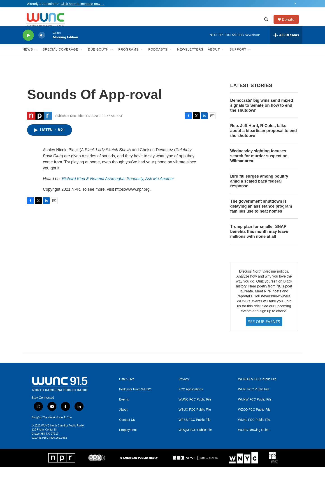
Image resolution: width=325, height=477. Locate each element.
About (123, 419)
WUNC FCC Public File (195, 409)
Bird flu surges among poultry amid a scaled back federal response (259, 191)
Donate (291, 24)
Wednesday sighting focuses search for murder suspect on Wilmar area (259, 166)
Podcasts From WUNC (135, 399)
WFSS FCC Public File (195, 430)
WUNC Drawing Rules (253, 440)
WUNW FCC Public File (255, 409)
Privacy (184, 389)
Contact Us (127, 430)
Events (124, 409)
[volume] (42, 45)
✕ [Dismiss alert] (295, 3)
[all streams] (286, 45)
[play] (28, 45)
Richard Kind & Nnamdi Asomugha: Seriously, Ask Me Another (118, 189)
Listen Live (126, 389)
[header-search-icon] (268, 25)
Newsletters (190, 59)
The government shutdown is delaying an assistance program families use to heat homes (261, 216)
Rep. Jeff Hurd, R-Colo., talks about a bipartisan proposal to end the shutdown (263, 141)
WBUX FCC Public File (195, 419)
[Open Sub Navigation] (36, 59)
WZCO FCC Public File (254, 419)
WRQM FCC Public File (195, 440)
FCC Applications (191, 399)
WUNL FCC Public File (254, 430)
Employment (128, 440)
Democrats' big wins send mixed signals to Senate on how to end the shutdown (261, 115)
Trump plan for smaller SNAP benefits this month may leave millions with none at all (259, 241)
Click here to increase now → (82, 4)
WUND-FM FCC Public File (257, 389)
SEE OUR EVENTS (264, 331)
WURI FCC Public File (253, 399)
